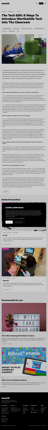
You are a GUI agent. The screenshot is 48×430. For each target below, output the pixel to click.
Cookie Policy (21, 218)
